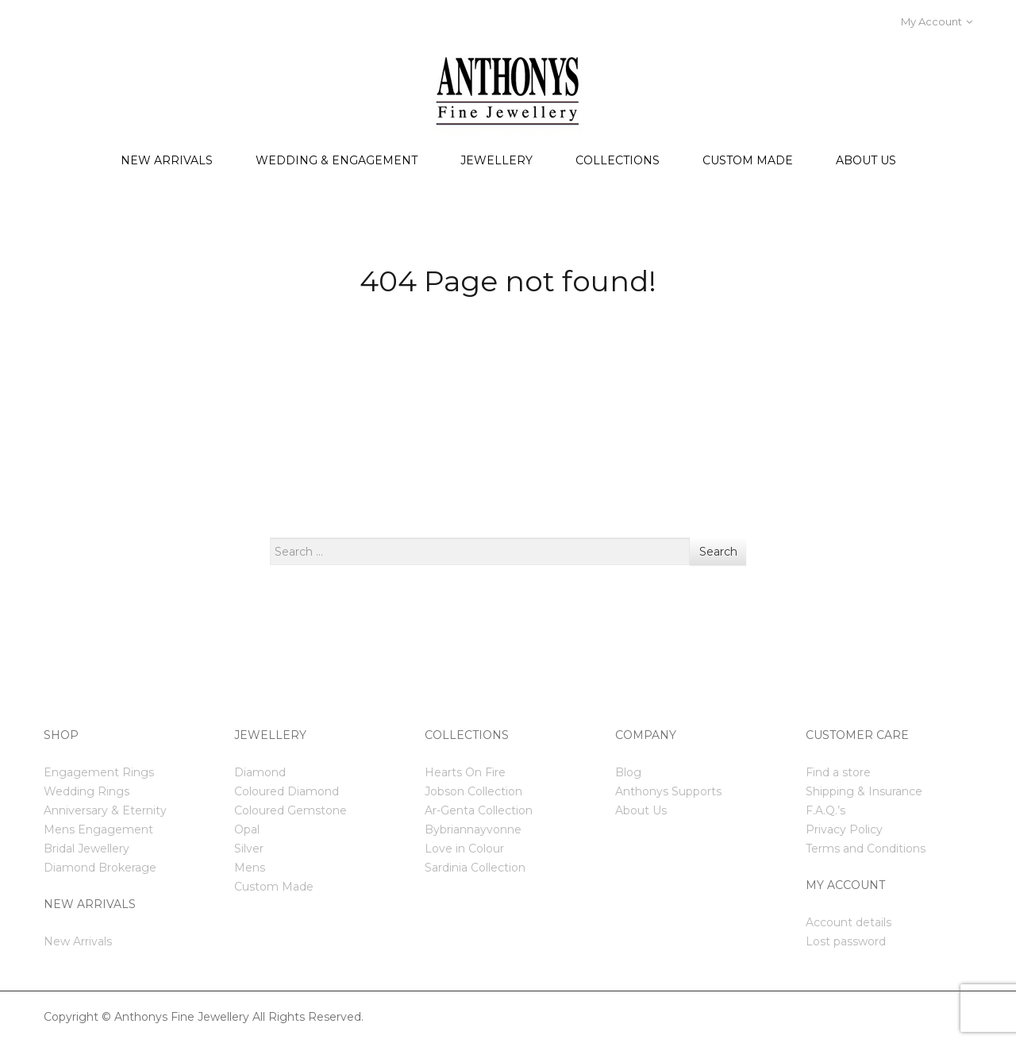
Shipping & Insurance (864, 791)
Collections (617, 160)
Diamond (260, 772)
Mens (249, 867)
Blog (628, 772)
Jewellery (496, 160)
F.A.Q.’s (825, 810)
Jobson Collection (473, 791)
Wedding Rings (86, 791)
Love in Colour (464, 848)
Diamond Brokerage (100, 867)
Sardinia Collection (475, 867)
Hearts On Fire (465, 772)
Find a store (838, 772)
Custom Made (747, 160)
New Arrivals (167, 160)
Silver (249, 848)
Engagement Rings (99, 772)
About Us (641, 810)
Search (718, 552)
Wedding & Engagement (337, 160)
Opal (247, 829)
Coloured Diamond (286, 791)
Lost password (846, 941)
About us (866, 160)
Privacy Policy (844, 829)
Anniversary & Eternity (105, 810)
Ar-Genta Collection (479, 810)
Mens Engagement (98, 829)
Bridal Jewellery (86, 848)
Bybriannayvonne (473, 829)
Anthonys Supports (668, 791)
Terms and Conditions (866, 848)
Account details (848, 922)
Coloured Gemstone (290, 810)
